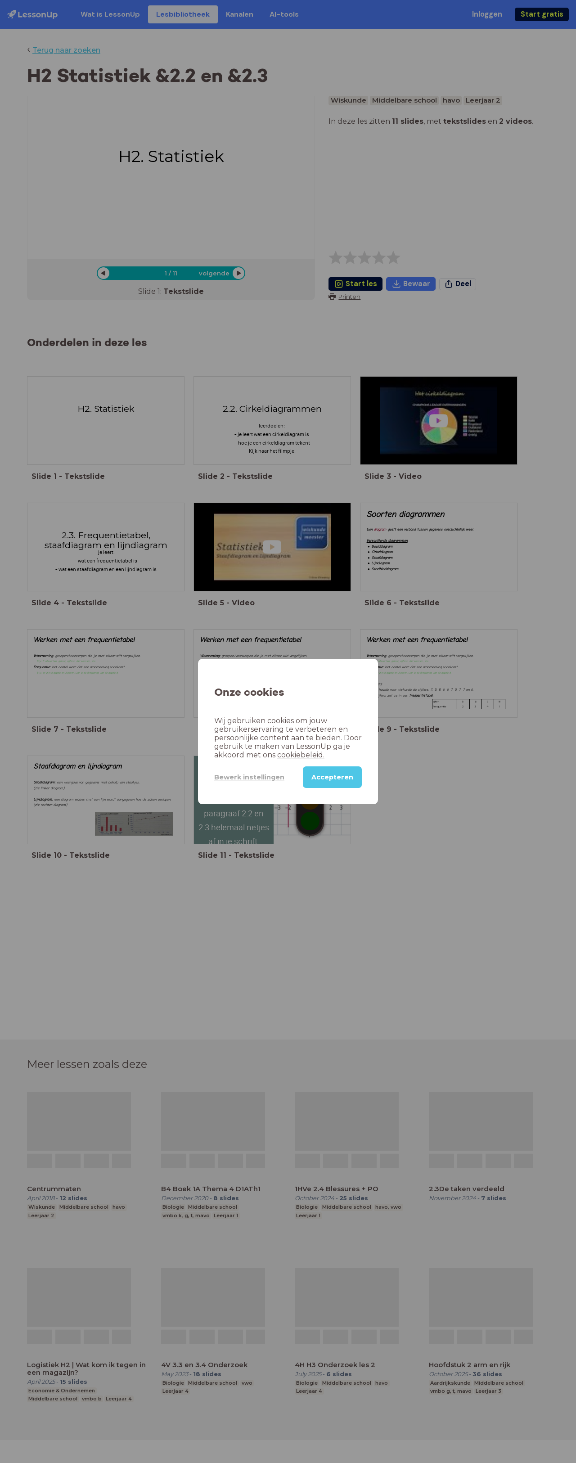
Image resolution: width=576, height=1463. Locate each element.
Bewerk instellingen (249, 777)
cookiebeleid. (300, 755)
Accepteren (332, 777)
